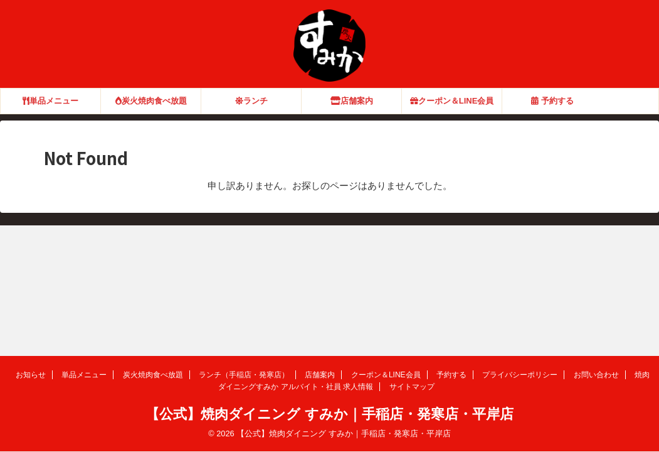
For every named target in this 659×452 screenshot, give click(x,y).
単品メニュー (50, 100)
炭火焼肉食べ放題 (151, 100)
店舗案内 (351, 100)
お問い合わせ (596, 374)
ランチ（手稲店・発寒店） (244, 374)
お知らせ (31, 374)
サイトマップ (412, 386)
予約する (552, 100)
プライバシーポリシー (519, 374)
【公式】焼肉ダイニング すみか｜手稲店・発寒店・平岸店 (329, 414)
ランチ (251, 100)
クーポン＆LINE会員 (452, 100)
